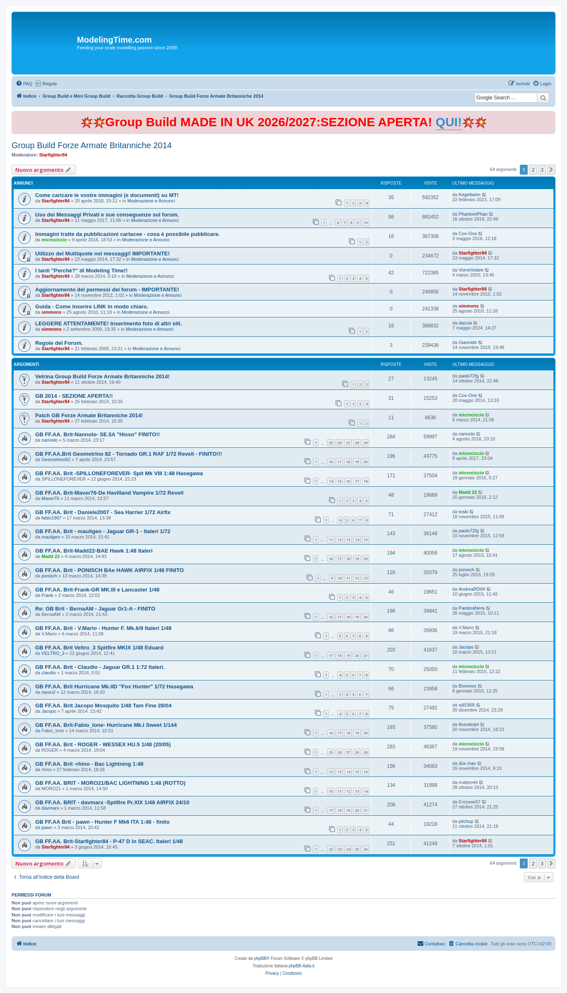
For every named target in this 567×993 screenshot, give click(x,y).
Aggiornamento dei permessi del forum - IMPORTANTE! (107, 289)
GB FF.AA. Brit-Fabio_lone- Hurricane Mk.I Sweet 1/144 (106, 725)
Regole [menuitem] (50, 83)
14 (331, 481)
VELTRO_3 (52, 653)
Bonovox (467, 685)
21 (365, 655)
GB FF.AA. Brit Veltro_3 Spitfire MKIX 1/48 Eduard (99, 647)
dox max (467, 763)
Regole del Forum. (59, 343)
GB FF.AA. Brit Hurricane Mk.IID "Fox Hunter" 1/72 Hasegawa (114, 686)
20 (365, 461)
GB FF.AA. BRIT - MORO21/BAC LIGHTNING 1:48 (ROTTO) (110, 783)
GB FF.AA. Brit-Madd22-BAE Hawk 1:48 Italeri (94, 551)
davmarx (50, 807)
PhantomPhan (473, 214)
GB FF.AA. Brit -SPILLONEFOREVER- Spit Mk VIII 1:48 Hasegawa (119, 473)
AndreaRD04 (472, 589)
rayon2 (48, 692)
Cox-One (468, 233)
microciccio (54, 239)
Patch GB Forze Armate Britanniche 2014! (89, 415)
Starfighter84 (53, 154)
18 (348, 461)
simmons (51, 312)
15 (339, 481)
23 (339, 849)
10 (365, 222)
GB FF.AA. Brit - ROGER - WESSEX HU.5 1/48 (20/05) (103, 744)
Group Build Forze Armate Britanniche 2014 (92, 145)
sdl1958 (467, 704)
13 (348, 539)
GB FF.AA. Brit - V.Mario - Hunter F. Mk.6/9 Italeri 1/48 (103, 628)
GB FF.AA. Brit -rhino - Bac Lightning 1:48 (89, 764)
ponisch (49, 575)
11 (331, 539)
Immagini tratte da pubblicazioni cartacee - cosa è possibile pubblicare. (127, 234)
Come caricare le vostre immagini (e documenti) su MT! (107, 195)
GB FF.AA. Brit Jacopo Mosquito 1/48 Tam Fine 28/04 (103, 705)
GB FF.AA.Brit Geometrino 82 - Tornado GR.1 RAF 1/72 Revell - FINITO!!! (128, 454)
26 (339, 442)
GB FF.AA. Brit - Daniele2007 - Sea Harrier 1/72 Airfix (103, 512)
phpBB (260, 958)
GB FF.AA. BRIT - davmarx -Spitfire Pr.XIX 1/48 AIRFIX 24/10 (112, 802)
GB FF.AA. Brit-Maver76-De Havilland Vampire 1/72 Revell (109, 493)
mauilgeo (50, 536)
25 (331, 442)
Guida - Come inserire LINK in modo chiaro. (91, 306)
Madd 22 (468, 492)
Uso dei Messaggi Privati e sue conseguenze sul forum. (107, 215)
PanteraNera (471, 608)
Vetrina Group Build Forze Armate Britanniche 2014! (102, 376)
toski (463, 511)
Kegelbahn (470, 194)
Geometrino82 (55, 459)
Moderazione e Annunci (151, 200)
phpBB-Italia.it (302, 966)
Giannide (468, 342)
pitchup (466, 821)
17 (339, 461)
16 (331, 461)
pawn (46, 827)
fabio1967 (51, 517)
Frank (47, 595)
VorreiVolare (471, 269)
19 (357, 461)
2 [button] (532, 169)
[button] (551, 170)
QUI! (449, 122)
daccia (465, 322)
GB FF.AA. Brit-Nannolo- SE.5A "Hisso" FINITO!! (97, 434)
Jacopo (466, 646)
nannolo (49, 440)
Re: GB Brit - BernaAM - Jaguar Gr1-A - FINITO (95, 609)
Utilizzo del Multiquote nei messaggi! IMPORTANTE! (102, 253)
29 (365, 442)
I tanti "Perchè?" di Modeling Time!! (81, 270)
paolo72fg (468, 375)
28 (357, 442)
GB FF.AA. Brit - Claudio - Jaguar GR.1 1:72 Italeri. (100, 667)
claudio (48, 672)
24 (348, 849)
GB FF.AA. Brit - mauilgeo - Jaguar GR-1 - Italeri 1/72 (103, 531)
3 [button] (542, 169)
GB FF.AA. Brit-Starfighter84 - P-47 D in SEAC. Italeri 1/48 (109, 841)
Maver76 (50, 498)
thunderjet (469, 724)
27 (348, 442)
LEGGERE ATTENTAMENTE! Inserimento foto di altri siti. (108, 323)
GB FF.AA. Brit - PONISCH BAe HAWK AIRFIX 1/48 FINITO (109, 570)
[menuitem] (24, 84)
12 (339, 539)
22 (331, 849)
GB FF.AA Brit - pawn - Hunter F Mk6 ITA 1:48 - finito (102, 822)
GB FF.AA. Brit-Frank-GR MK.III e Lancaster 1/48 (97, 590)
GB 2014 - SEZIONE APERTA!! (74, 396)
